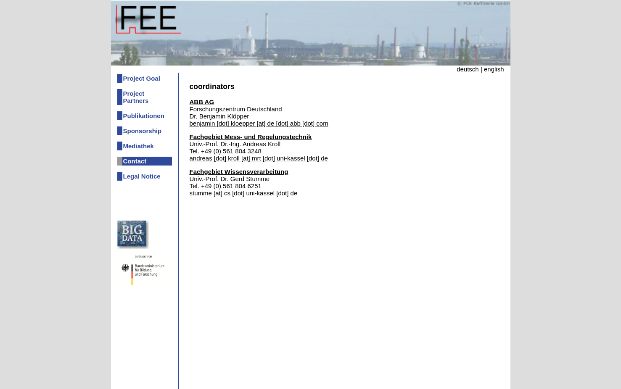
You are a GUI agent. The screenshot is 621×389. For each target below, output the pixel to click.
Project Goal (141, 78)
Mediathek (138, 146)
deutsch (468, 69)
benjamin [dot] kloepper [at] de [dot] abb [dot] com (259, 123)
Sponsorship (142, 130)
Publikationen (143, 115)
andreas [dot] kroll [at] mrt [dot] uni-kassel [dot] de (259, 158)
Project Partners (136, 97)
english (494, 69)
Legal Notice (142, 176)
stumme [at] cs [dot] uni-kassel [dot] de (244, 193)
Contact (135, 161)
